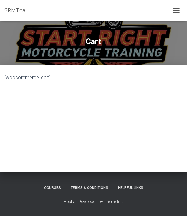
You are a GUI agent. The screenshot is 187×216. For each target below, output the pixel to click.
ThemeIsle (113, 201)
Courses (52, 188)
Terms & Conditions (89, 188)
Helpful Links (130, 188)
